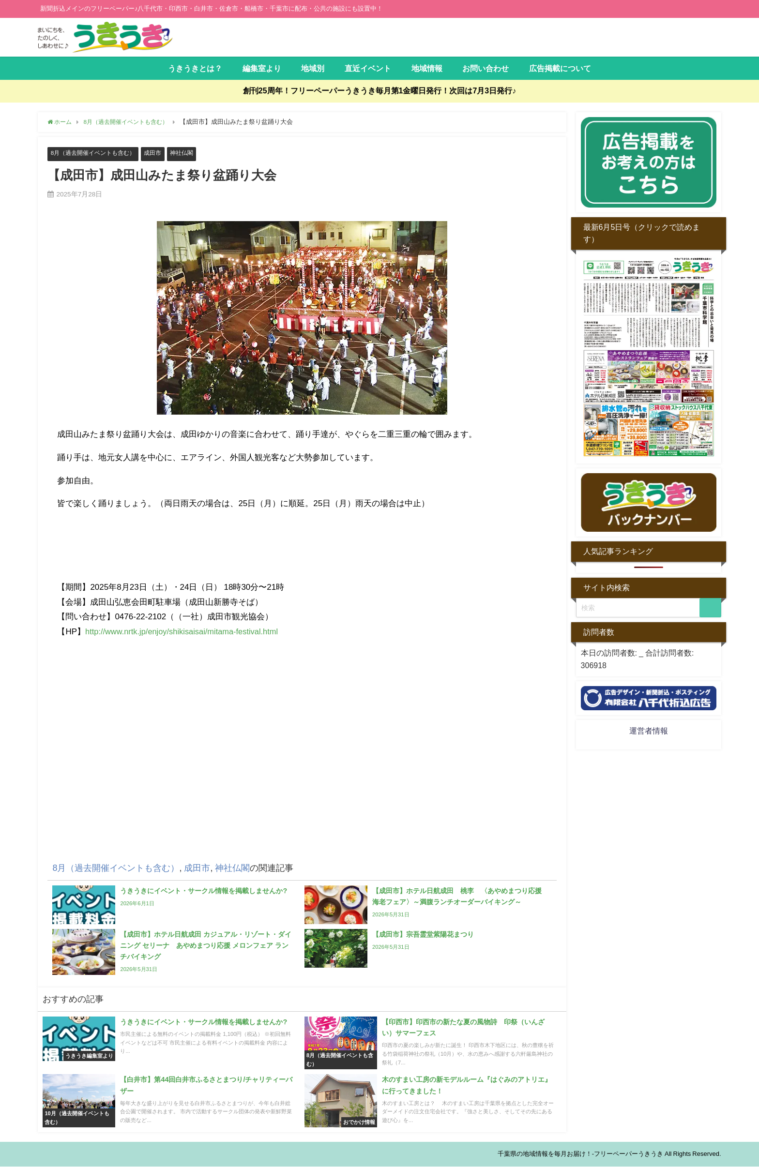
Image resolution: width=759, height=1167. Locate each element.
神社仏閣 (190, 153)
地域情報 (426, 68)
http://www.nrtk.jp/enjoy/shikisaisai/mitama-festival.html (185, 632)
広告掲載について (560, 68)
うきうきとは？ (195, 68)
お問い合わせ (485, 68)
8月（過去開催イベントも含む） (96, 153)
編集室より (262, 68)
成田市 (160, 153)
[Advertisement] (302, 756)
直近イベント (368, 68)
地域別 (312, 68)
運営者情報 (648, 730)
